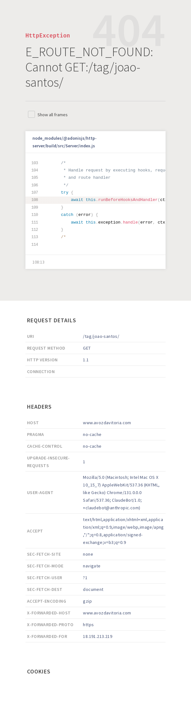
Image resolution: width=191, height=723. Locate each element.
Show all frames (53, 114)
